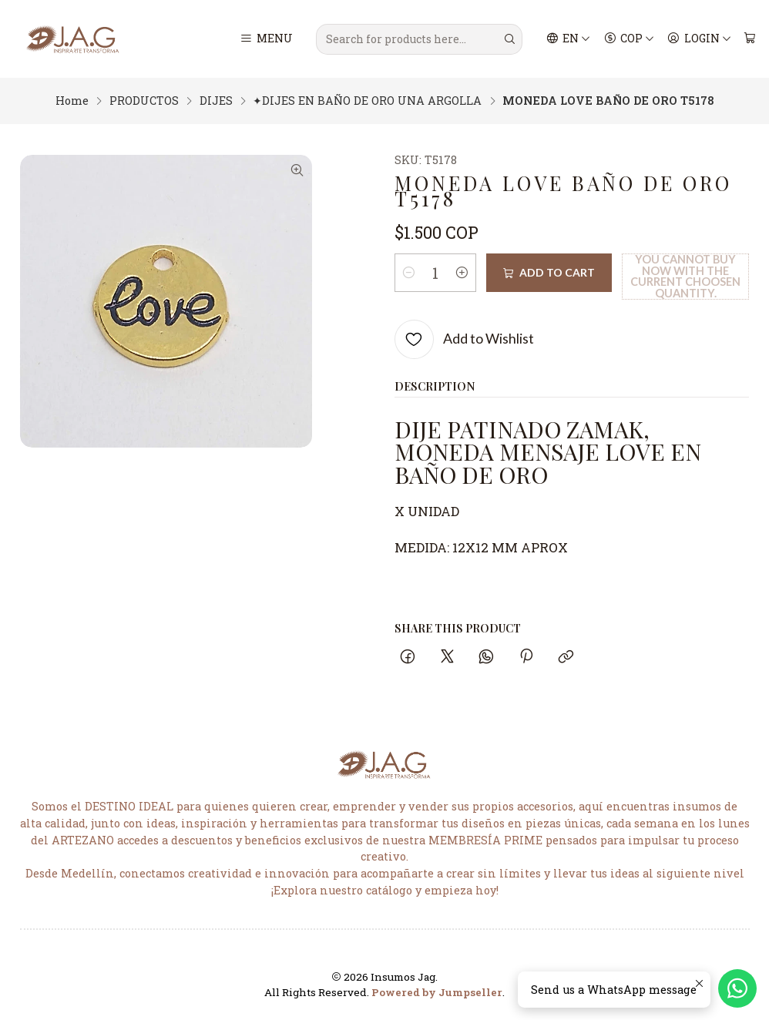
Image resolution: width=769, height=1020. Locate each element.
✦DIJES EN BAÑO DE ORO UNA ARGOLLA (367, 101)
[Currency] (628, 39)
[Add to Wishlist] (465, 339)
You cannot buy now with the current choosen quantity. (685, 276)
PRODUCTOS (144, 101)
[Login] (699, 39)
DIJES (216, 101)
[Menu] (266, 39)
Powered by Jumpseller (436, 992)
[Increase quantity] (462, 272)
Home (72, 101)
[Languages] (568, 39)
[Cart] (749, 39)
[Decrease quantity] (409, 272)
